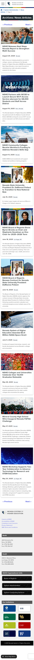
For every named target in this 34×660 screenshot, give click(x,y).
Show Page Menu (8, 656)
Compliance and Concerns (9, 523)
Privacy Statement (7, 525)
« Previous (7, 24)
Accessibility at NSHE (8, 521)
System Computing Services (14, 592)
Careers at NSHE (7, 519)
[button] (3, 4)
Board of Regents (10, 578)
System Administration (12, 585)
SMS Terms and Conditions (10, 527)
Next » (28, 24)
